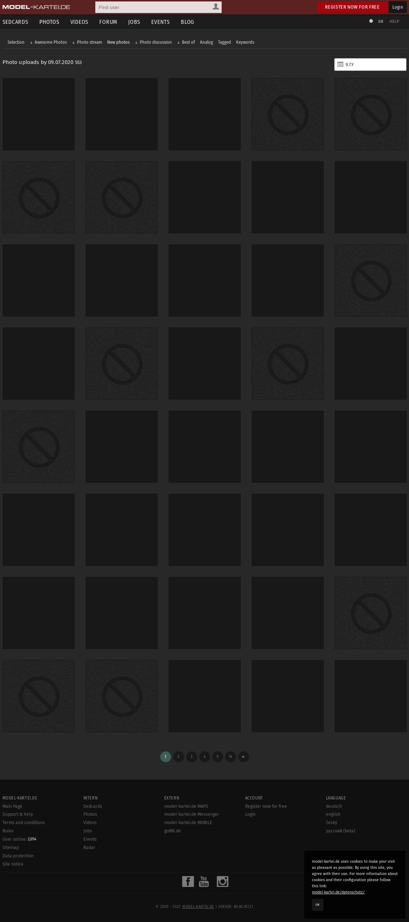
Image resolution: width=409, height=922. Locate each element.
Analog (206, 42)
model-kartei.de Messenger (191, 814)
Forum (108, 21)
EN (380, 21)
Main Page (12, 806)
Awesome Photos (51, 42)
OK (318, 904)
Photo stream (89, 42)
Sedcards (92, 806)
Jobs (134, 21)
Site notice (13, 864)
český (331, 822)
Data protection (18, 855)
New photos (118, 42)
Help (395, 21)
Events (160, 21)
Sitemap (11, 847)
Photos (49, 21)
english (333, 814)
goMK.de (172, 830)
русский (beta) (340, 830)
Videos (79, 21)
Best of (188, 42)
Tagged (224, 42)
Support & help (18, 814)
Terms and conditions (24, 822)
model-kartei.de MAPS (186, 806)
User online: (19, 839)
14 (230, 756)
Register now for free (352, 7)
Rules (8, 830)
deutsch (334, 806)
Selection (16, 42)
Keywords (245, 42)
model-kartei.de (198, 907)
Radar (89, 847)
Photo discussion (156, 42)
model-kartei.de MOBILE (188, 822)
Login (397, 7)
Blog (187, 21)
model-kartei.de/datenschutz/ (338, 892)
